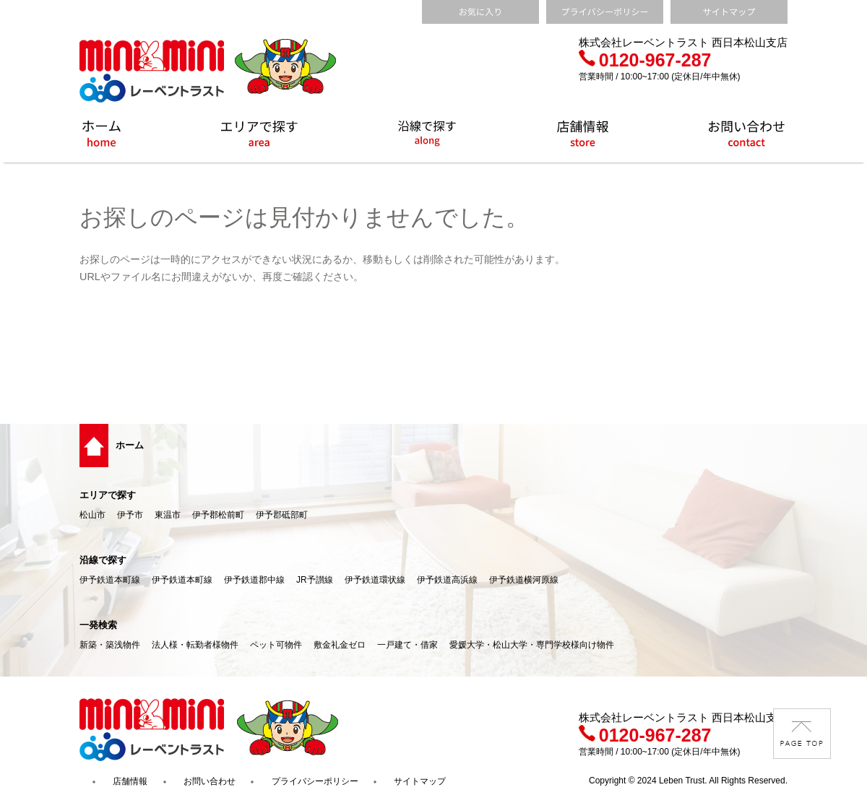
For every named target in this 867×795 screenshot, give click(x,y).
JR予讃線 (314, 580)
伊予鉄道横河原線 (523, 580)
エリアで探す (107, 495)
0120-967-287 (645, 60)
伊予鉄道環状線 (375, 580)
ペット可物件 (276, 645)
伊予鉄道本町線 (109, 580)
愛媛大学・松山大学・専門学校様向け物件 (531, 645)
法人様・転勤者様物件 (195, 645)
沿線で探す (102, 560)
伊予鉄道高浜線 (447, 580)
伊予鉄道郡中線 (254, 580)
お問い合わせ (210, 781)
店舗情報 (130, 781)
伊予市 (130, 515)
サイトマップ (420, 781)
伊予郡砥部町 (282, 515)
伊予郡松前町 (218, 515)
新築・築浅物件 (109, 645)
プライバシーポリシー (315, 781)
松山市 (92, 515)
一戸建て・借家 (407, 645)
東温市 (168, 515)
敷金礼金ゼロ (340, 645)
